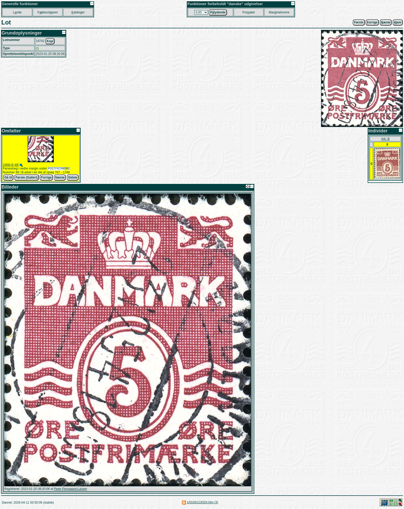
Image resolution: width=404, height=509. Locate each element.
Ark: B (385, 139)
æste (386, 22)
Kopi (50, 41)
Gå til (8, 178)
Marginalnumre (279, 12)
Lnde (17, 12)
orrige (372, 22)
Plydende (217, 12)
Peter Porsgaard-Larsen (70, 489)
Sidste (72, 178)
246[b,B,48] (11, 165)
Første (359, 22)
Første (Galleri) (26, 178)
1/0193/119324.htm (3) (202, 502)
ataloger (78, 12)
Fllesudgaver (47, 12)
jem (397, 22)
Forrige (46, 178)
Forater (248, 12)
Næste (60, 178)
